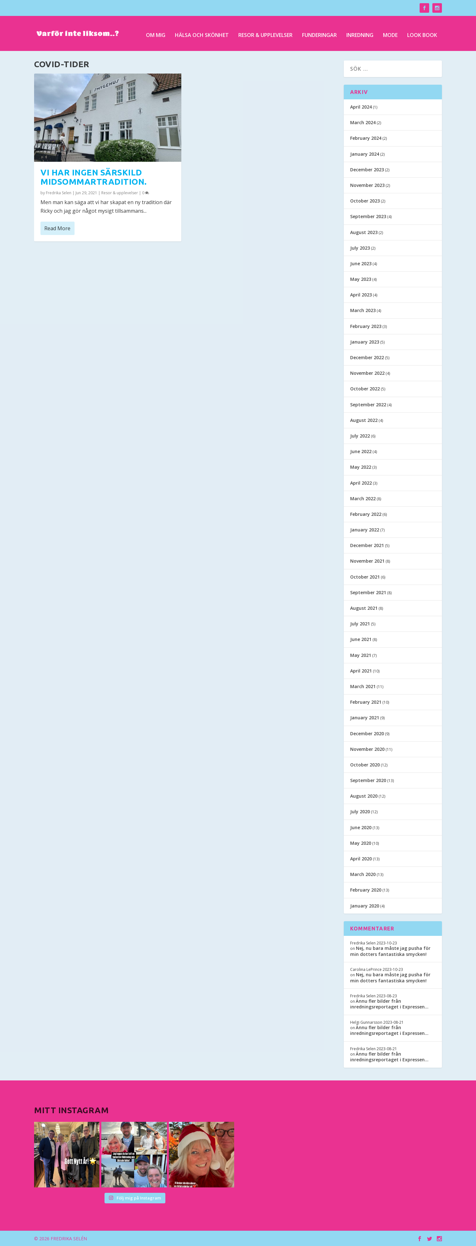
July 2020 (360, 811)
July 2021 (360, 624)
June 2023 (360, 263)
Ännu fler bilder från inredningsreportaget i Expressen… (389, 1004)
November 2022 (367, 373)
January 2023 (364, 342)
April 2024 (361, 107)
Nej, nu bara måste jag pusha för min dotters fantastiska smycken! (390, 951)
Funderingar (319, 32)
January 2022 (364, 530)
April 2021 (361, 671)
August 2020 (364, 796)
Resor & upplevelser (265, 32)
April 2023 (361, 295)
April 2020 (361, 859)
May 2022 (360, 467)
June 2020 (360, 827)
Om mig (155, 32)
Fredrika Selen (58, 193)
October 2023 (365, 201)
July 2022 (360, 436)
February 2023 (365, 326)
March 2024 (363, 122)
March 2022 (363, 498)
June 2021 (360, 639)
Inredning (359, 32)
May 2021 (360, 655)
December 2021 (367, 545)
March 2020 (363, 874)
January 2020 (364, 906)
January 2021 (364, 718)
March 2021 (363, 686)
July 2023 (360, 248)
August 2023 (364, 232)
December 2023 (367, 170)
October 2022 (365, 389)
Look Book (422, 32)
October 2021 (365, 577)
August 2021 (364, 608)
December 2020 (367, 733)
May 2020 (360, 843)
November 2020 (367, 749)
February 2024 (365, 138)
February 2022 (365, 514)
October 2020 (365, 765)
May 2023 (360, 279)
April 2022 (361, 483)
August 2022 (364, 420)
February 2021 (365, 702)
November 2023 (367, 185)
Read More (57, 228)
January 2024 (364, 154)
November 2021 (367, 561)
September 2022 (368, 405)
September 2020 (368, 780)
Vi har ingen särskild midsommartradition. (93, 177)
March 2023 (363, 310)
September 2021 (368, 592)
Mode (390, 32)
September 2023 (368, 216)
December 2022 (367, 357)
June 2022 (360, 451)
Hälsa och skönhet (202, 32)
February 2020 (365, 890)
